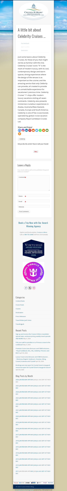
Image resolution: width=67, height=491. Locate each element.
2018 (17, 428)
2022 (17, 404)
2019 (17, 422)
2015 (17, 447)
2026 (17, 380)
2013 (17, 459)
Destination (24, 50)
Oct (45, 386)
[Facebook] (19, 130)
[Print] (43, 130)
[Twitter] (36, 130)
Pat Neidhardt (25, 43)
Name (22, 196)
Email (22, 201)
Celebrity (22, 139)
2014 (17, 453)
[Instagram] (22, 130)
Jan (20, 380)
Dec (17, 388)
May (31, 380)
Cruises (18, 309)
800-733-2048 (28, 234)
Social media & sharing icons (24, 490)
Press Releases (21, 316)
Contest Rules (20, 301)
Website (21, 207)
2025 (17, 386)
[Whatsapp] (40, 130)
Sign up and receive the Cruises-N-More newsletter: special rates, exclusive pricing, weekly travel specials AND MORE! (33, 336)
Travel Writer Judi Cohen (23, 320)
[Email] (47, 130)
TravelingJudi (20, 324)
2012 (17, 465)
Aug (39, 386)
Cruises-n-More (42, 232)
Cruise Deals (20, 305)
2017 (17, 435)
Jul (37, 386)
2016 (17, 441)
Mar (25, 380)
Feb (23, 380)
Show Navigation (50, 19)
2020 (17, 416)
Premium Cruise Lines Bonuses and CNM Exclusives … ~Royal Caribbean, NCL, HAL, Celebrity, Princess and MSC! (33, 351)
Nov (48, 386)
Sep (43, 386)
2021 (17, 410)
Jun (35, 386)
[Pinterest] (29, 130)
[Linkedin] (26, 130)
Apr (29, 380)
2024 (17, 392)
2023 (17, 398)
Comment (22, 177)
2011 (17, 471)
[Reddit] (33, 130)
